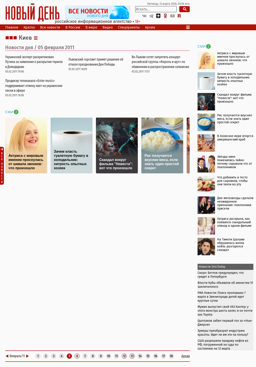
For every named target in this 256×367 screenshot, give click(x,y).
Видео (107, 27)
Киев (25, 38)
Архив (150, 27)
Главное (11, 27)
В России (72, 27)
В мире (91, 27)
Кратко (29, 27)
